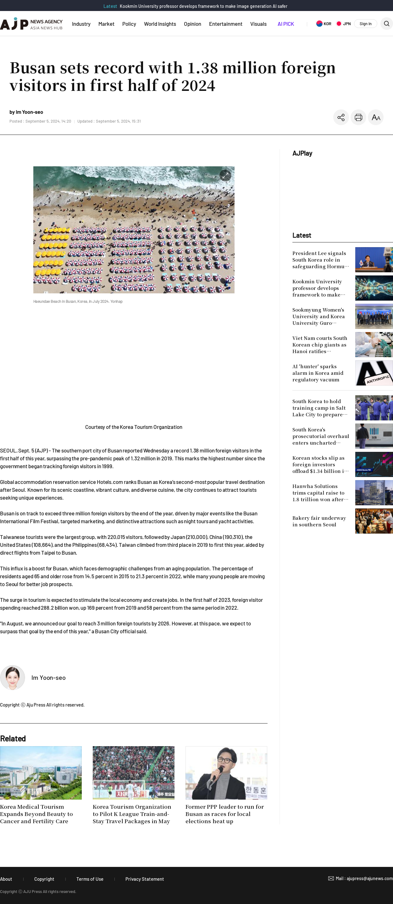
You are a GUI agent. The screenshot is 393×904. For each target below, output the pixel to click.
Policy (129, 23)
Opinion (192, 23)
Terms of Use (89, 879)
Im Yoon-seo (48, 677)
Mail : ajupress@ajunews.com (364, 878)
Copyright (44, 879)
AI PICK (286, 23)
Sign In (366, 23)
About (6, 879)
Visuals (258, 23)
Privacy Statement (144, 879)
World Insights (160, 23)
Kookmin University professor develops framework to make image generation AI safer (203, 6)
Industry (81, 23)
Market (106, 23)
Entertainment (225, 23)
